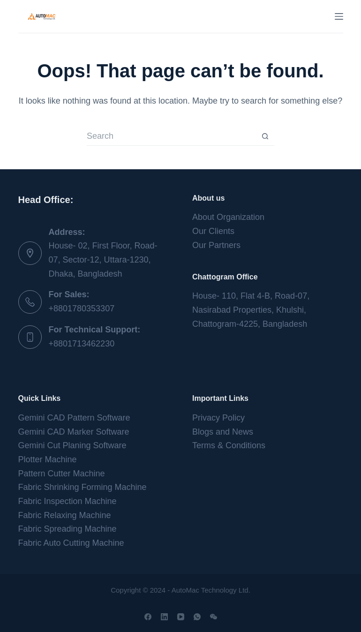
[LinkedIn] (164, 616)
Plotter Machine (47, 459)
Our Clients (213, 231)
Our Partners (216, 245)
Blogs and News (222, 431)
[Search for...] (171, 136)
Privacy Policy (218, 417)
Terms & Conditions (228, 445)
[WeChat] (213, 616)
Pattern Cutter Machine (61, 473)
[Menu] (339, 16)
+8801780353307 (82, 308)
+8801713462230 (82, 343)
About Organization (228, 217)
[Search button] (265, 136)
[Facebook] (147, 616)
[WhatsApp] (197, 616)
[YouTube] (180, 616)
